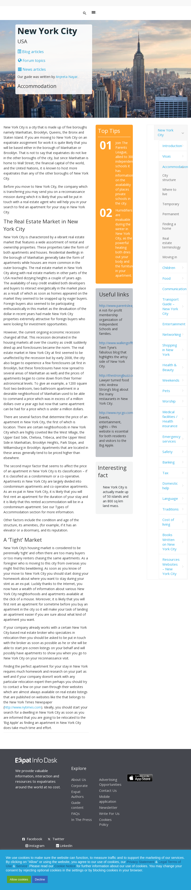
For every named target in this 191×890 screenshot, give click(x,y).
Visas (166, 156)
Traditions (170, 509)
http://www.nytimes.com (22, 707)
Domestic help (170, 485)
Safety (167, 451)
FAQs (75, 813)
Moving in (169, 257)
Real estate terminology (171, 242)
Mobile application (107, 799)
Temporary (170, 204)
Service (21, 866)
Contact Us (108, 790)
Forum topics (31, 60)
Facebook (34, 838)
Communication (174, 288)
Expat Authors (77, 794)
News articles (32, 69)
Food (166, 278)
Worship (169, 401)
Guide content (77, 805)
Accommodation (174, 166)
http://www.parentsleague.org (121, 305)
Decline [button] (40, 879)
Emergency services (171, 438)
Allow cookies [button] (19, 879)
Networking (171, 334)
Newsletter (108, 807)
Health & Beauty (169, 367)
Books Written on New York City (169, 541)
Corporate (79, 785)
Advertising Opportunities (110, 782)
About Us (78, 779)
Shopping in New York (169, 350)
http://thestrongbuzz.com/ (118, 375)
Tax (165, 472)
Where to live (169, 191)
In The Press (81, 819)
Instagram (34, 845)
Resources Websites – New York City (171, 566)
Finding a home (169, 226)
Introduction (172, 145)
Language (170, 498)
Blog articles (30, 51)
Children (168, 267)
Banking (168, 462)
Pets (166, 390)
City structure (169, 177)
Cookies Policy (105, 822)
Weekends (170, 380)
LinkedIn (64, 845)
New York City (165, 132)
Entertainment (173, 324)
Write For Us (109, 813)
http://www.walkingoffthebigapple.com (128, 343)
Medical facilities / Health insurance (170, 419)
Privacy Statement (140, 862)
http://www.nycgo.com (116, 412)
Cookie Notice (65, 866)
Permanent (170, 214)
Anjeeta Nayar (66, 76)
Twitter (58, 838)
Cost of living (168, 522)
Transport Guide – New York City (170, 306)
